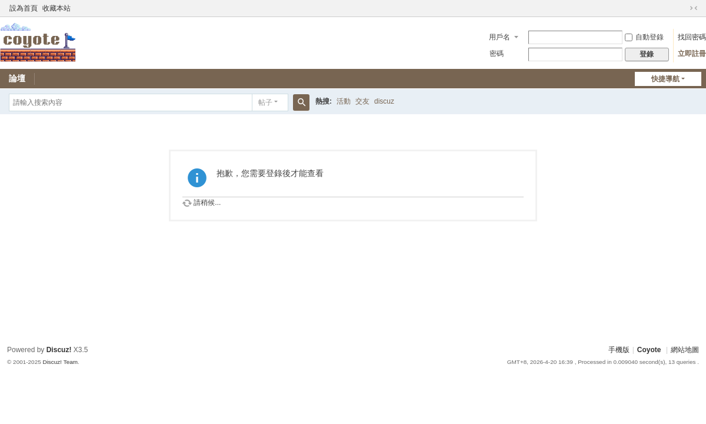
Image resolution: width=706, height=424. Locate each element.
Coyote (649, 350)
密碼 (496, 53)
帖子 (265, 102)
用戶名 (499, 37)
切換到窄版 (693, 8)
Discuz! (59, 350)
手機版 (619, 350)
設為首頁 (23, 8)
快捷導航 (665, 79)
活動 (344, 101)
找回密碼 (692, 37)
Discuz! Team (60, 362)
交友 (362, 101)
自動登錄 (644, 37)
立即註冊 (692, 53)
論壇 (17, 78)
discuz (384, 101)
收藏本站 (56, 8)
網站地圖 (685, 350)
